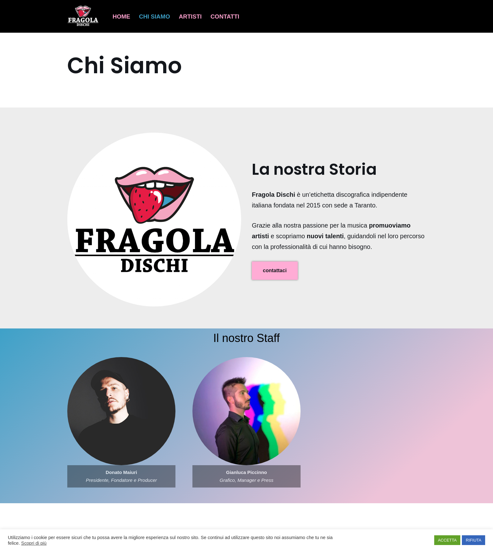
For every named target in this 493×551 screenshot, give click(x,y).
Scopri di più (34, 543)
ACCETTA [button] (447, 540)
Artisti (190, 16)
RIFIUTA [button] (473, 540)
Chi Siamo (154, 16)
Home (121, 16)
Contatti (224, 16)
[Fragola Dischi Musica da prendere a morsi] (84, 16)
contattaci (275, 270)
